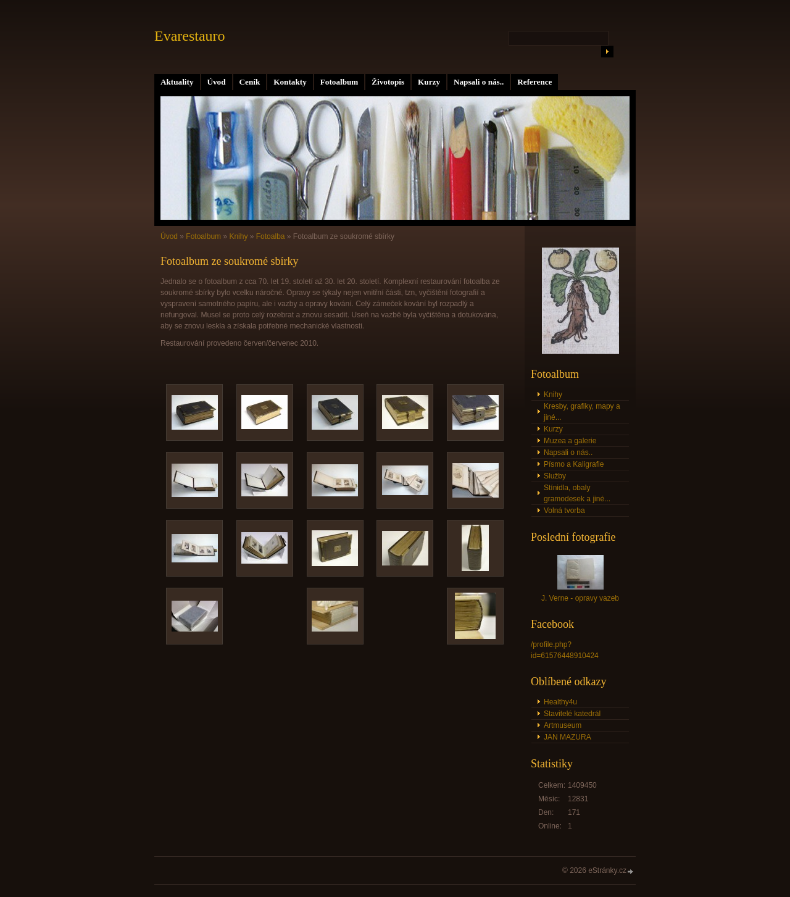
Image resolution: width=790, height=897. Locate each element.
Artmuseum (562, 725)
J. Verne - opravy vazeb (580, 598)
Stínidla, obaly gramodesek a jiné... (577, 493)
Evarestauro (189, 36)
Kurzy (429, 81)
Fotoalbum (339, 81)
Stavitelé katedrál (572, 713)
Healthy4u (560, 702)
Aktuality (177, 81)
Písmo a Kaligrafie (574, 464)
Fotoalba (270, 236)
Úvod (216, 81)
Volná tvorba (564, 510)
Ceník (249, 81)
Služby (555, 476)
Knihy (238, 236)
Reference (534, 81)
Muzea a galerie (570, 440)
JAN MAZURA (567, 737)
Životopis (388, 81)
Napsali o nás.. (479, 81)
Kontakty (290, 81)
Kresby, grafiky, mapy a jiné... (582, 412)
